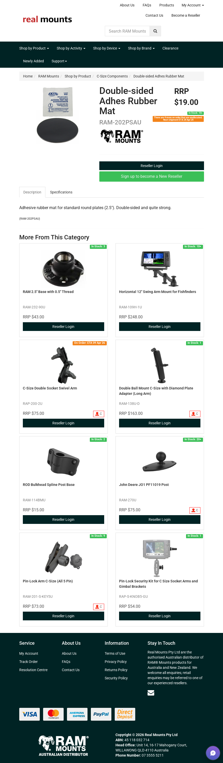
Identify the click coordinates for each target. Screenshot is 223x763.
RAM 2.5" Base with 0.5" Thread (48, 292)
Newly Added (33, 61)
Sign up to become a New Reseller (151, 176)
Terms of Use (115, 653)
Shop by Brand (141, 48)
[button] (213, 753)
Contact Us (154, 15)
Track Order (28, 662)
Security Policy (116, 678)
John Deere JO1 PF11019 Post (144, 485)
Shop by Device (106, 48)
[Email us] (151, 693)
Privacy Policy (116, 662)
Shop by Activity (71, 48)
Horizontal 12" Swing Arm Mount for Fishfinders (157, 292)
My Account (193, 5)
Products (166, 5)
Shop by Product (34, 48)
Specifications (61, 192)
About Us (127, 5)
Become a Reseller (185, 15)
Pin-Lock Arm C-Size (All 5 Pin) (48, 581)
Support (59, 61)
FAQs (147, 5)
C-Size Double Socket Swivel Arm (50, 388)
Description (32, 192)
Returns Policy (116, 670)
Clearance (170, 48)
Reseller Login (152, 166)
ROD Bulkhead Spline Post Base (49, 485)
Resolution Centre (33, 670)
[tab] (32, 192)
